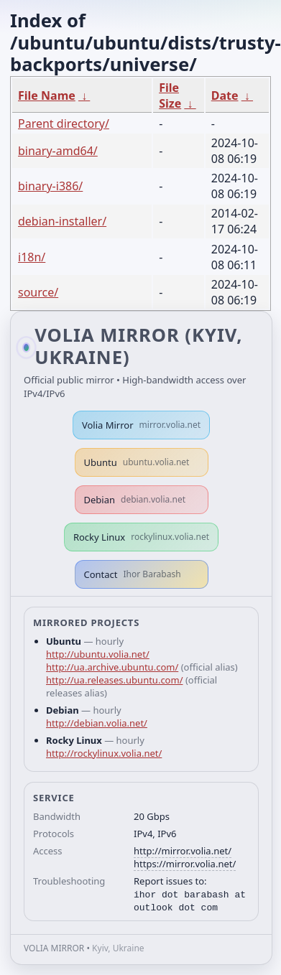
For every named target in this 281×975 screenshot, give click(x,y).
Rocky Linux (141, 537)
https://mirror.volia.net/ (185, 863)
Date (225, 95)
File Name (46, 95)
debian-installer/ (62, 221)
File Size (170, 95)
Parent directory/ (63, 123)
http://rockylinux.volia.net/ (104, 753)
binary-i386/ (50, 186)
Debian (135, 499)
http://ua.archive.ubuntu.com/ (112, 667)
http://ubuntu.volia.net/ (97, 654)
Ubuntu (137, 462)
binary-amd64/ (58, 151)
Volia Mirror (141, 425)
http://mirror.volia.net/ (182, 850)
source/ (38, 292)
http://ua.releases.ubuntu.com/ (114, 679)
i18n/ (31, 257)
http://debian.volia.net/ (96, 723)
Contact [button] (132, 574)
